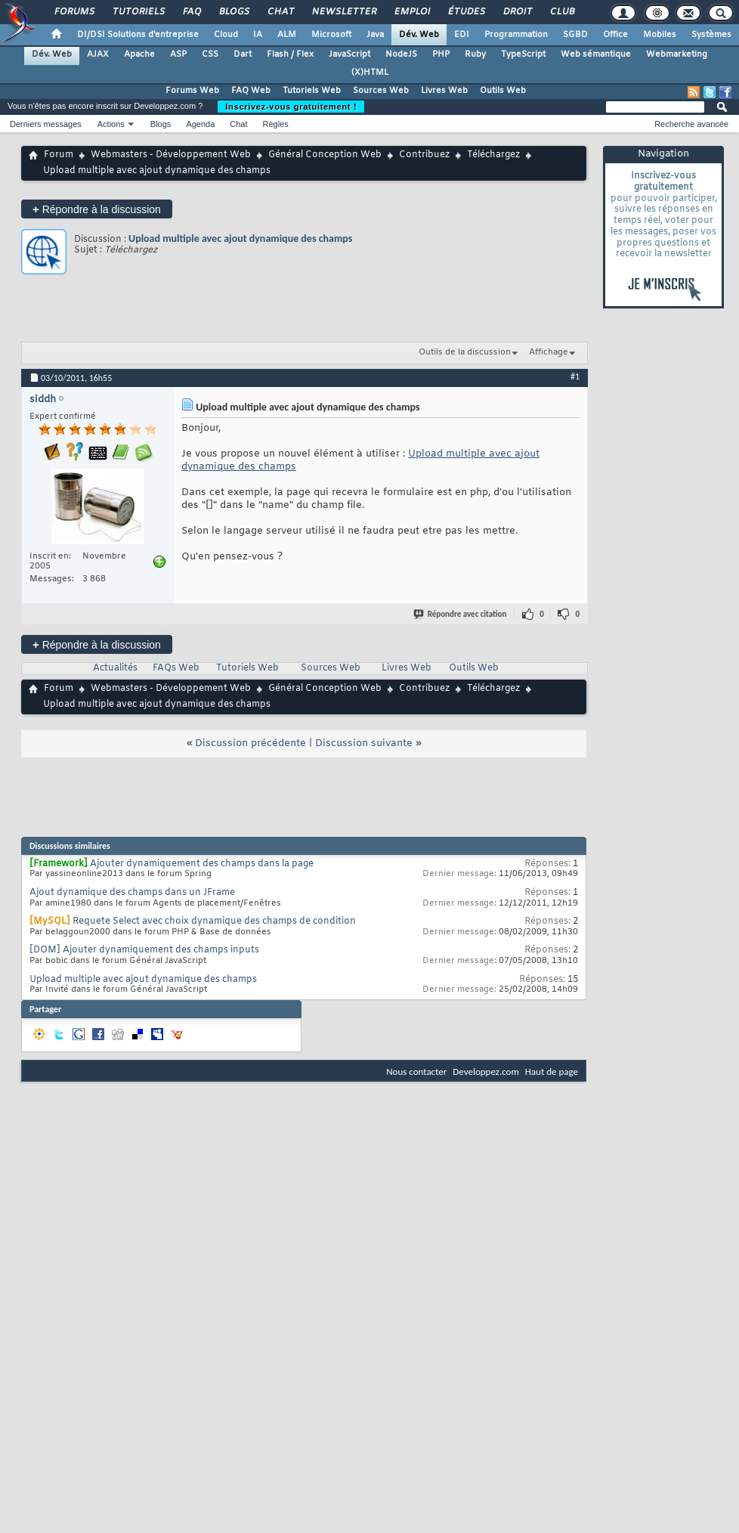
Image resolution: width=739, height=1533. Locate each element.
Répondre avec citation (461, 614)
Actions (111, 124)
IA (257, 34)
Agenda (200, 124)
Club (561, 12)
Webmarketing (676, 54)
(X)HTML (369, 72)
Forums (73, 12)
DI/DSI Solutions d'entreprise (138, 34)
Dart (242, 54)
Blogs (233, 12)
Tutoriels (137, 12)
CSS (210, 54)
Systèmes (711, 34)
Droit (517, 12)
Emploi (411, 12)
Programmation (516, 34)
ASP (178, 54)
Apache (139, 54)
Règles (276, 124)
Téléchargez (493, 155)
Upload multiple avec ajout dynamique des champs (240, 238)
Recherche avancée (691, 124)
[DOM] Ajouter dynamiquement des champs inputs (144, 950)
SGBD (575, 34)
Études (466, 12)
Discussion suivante (364, 743)
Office (615, 34)
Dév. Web (419, 34)
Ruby (475, 54)
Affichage (548, 352)
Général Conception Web (325, 155)
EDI (461, 34)
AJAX (98, 54)
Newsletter (343, 12)
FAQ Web (251, 90)
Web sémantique (596, 54)
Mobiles (659, 34)
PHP (441, 54)
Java (375, 34)
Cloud (226, 34)
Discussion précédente (250, 743)
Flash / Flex (290, 54)
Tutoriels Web (312, 90)
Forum (58, 155)
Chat (280, 12)
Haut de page (551, 1071)
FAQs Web (176, 668)
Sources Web (381, 90)
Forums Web (192, 90)
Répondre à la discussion (96, 209)
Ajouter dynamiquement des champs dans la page (202, 864)
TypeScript (523, 54)
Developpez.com (486, 1071)
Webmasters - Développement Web (171, 155)
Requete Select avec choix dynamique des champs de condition (214, 921)
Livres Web (444, 90)
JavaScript (349, 54)
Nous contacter (416, 1071)
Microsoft (331, 34)
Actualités (115, 668)
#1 (575, 376)
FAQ (191, 12)
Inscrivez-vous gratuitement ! (291, 106)
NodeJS (401, 54)
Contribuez (424, 155)
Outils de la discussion (465, 352)
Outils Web (503, 90)
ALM (286, 34)
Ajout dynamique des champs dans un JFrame (132, 893)
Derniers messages (46, 124)
